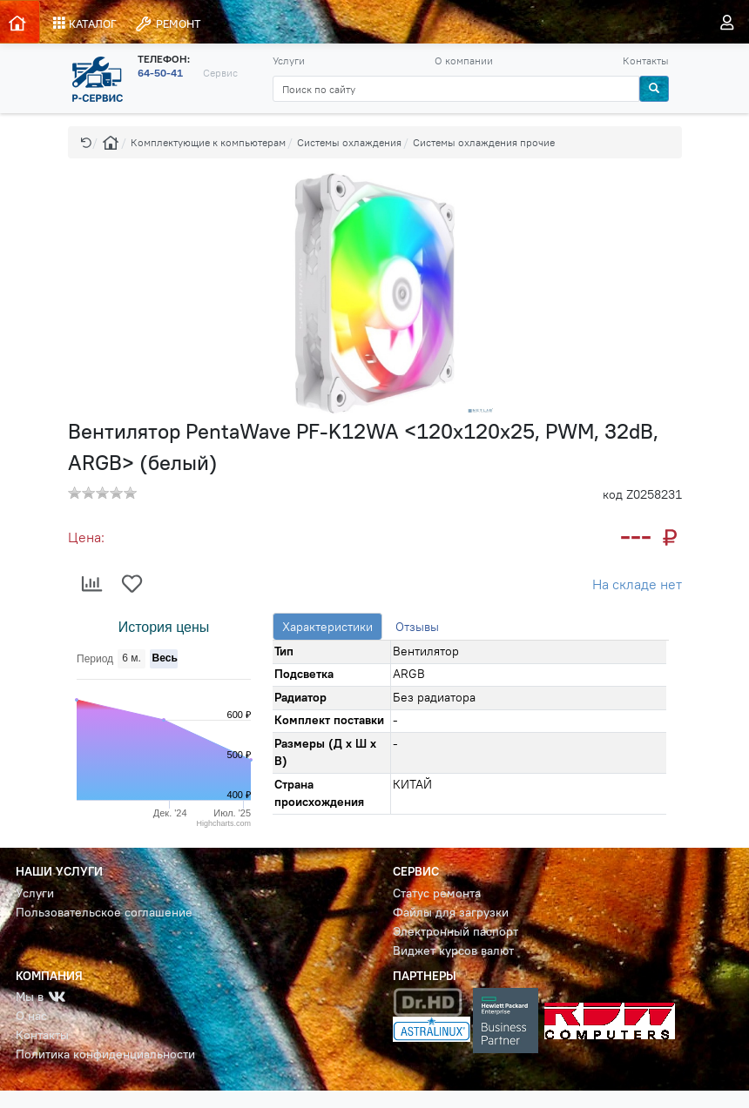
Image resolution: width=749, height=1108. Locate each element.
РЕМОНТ (167, 24)
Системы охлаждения (349, 142)
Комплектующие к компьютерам (208, 142)
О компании (464, 60)
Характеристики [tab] (327, 627)
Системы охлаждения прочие (484, 142)
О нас (31, 1016)
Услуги (289, 60)
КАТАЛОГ (85, 23)
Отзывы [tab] (417, 627)
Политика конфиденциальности (105, 1054)
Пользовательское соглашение (104, 912)
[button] (86, 142)
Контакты (646, 60)
